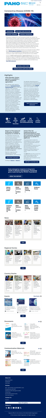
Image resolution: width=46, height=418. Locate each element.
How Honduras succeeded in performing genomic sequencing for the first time (18, 258)
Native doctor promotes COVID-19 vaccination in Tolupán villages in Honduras (27, 284)
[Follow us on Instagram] (11, 407)
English (32, 0)
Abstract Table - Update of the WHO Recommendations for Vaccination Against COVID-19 (35, 353)
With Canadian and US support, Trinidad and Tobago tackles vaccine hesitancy (37, 229)
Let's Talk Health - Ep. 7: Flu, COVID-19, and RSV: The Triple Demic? (17, 353)
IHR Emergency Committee (15, 50)
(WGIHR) (37, 85)
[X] (6, 407)
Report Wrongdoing (23, 402)
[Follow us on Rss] (20, 407)
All (39, 321)
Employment (7, 381)
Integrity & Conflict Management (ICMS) (13, 390)
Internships (7, 382)
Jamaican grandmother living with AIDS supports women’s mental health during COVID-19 (9, 285)
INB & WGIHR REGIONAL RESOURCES (32, 104)
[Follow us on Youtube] (14, 407)
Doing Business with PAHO (10, 388)
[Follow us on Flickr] (18, 407)
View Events (36, 295)
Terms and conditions (9, 394)
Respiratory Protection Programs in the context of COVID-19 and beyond (35, 308)
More (23, 242)
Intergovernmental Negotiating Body (12, 86)
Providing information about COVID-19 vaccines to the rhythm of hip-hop (27, 258)
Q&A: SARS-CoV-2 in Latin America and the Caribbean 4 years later (27, 228)
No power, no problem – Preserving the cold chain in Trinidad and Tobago (9, 258)
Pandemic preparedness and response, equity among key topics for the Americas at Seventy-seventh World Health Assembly (9, 230)
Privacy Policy (7, 391)
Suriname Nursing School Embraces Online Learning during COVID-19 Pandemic (18, 284)
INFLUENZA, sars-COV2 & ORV (23, 31)
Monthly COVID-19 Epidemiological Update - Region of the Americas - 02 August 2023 (35, 326)
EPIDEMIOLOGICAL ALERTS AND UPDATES (23, 68)
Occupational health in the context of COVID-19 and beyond (10, 308)
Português (39, 0)
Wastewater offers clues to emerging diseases (37, 257)
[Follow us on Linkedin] (16, 407)
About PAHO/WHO (8, 379)
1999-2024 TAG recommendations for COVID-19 (17, 326)
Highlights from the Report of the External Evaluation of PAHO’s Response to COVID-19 (35, 362)
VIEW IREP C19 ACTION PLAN (31, 161)
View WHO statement (11, 60)
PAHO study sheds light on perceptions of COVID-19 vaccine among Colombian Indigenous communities (18, 229)
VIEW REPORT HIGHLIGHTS (13, 157)
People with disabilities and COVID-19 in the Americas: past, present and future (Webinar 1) (22, 308)
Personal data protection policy (11, 393)
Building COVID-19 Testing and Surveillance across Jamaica (37, 283)
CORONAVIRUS (10, 31)
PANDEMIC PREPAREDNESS (26, 34)
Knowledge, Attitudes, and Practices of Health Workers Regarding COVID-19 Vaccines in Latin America (17, 335)
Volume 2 (18, 160)
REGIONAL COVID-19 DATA (23, 65)
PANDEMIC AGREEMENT (12, 34)
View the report (15, 176)
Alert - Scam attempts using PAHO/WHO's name (14, 387)
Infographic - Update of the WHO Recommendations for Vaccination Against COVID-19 (17, 361)
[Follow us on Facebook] (9, 407)
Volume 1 (12, 160)
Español (35, 0)
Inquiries (7, 399)
